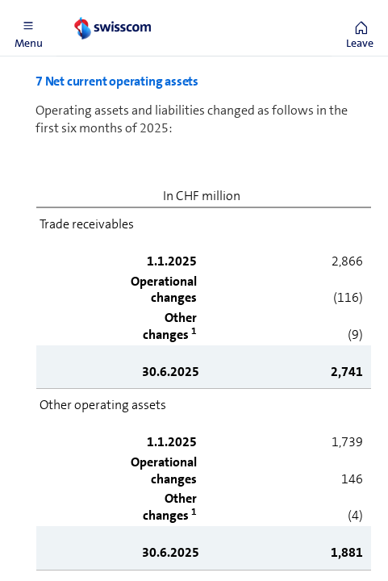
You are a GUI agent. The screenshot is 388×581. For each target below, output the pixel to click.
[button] (28, 28)
